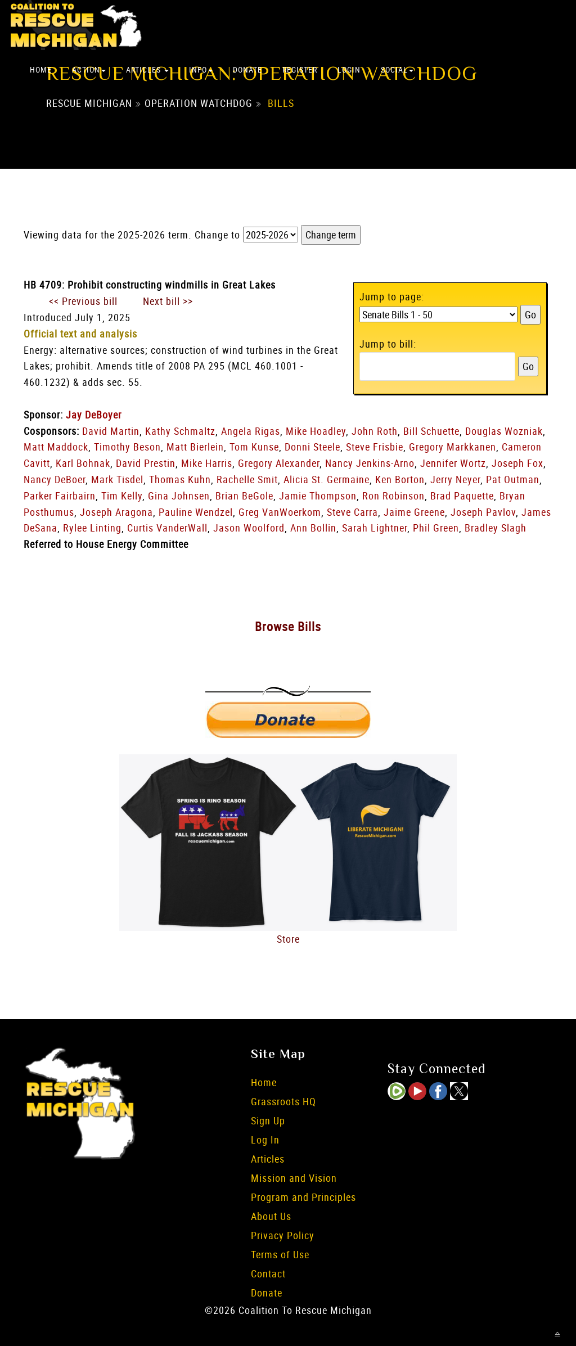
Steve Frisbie (374, 446)
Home (41, 69)
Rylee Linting (92, 527)
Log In (265, 1139)
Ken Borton (400, 479)
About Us (271, 1216)
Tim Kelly (121, 495)
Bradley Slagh (495, 527)
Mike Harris (206, 463)
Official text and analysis (80, 333)
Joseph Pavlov (483, 512)
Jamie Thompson (318, 495)
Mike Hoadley (316, 431)
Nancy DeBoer (55, 479)
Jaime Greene (414, 512)
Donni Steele (312, 446)
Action (89, 69)
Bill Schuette (431, 431)
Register (299, 69)
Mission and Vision (294, 1178)
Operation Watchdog (199, 103)
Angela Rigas (250, 431)
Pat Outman (512, 479)
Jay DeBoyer (94, 414)
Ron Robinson (393, 495)
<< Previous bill (83, 301)
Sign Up (268, 1120)
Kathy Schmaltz (180, 431)
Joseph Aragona (116, 512)
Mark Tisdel (117, 479)
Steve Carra (352, 512)
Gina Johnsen (179, 495)
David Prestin (146, 463)
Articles (147, 69)
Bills (281, 103)
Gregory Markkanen (452, 446)
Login (349, 69)
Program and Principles (303, 1197)
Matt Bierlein (195, 446)
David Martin (111, 431)
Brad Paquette (462, 495)
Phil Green (436, 527)
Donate (247, 69)
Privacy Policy (282, 1235)
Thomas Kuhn (180, 479)
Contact (268, 1273)
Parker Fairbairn (60, 495)
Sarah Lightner (374, 527)
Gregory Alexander (279, 463)
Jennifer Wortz (453, 463)
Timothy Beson (127, 446)
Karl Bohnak (83, 463)
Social (397, 69)
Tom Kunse (254, 446)
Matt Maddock (56, 446)
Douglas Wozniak (504, 431)
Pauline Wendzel (196, 512)
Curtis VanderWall (167, 527)
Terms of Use (280, 1254)
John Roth (375, 431)
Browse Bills (288, 626)
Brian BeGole (244, 495)
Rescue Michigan (89, 103)
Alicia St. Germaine (327, 479)
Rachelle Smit (247, 479)
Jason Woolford (249, 527)
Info (201, 69)
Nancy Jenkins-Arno (370, 463)
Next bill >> (168, 301)
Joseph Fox (517, 463)
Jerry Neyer (455, 479)
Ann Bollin (313, 527)
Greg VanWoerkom (279, 512)
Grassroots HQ (283, 1101)
